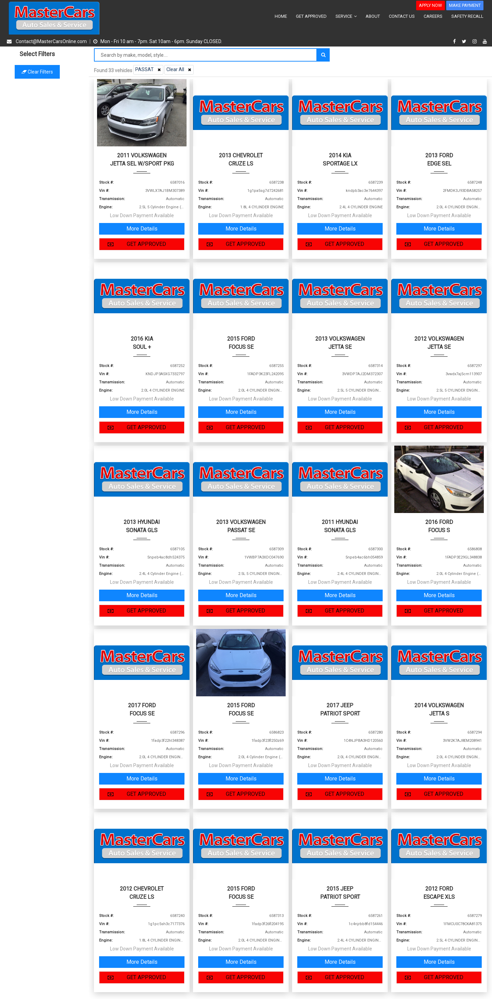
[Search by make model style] (205, 55)
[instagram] (475, 41)
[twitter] (465, 41)
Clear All (179, 69)
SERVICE (346, 16)
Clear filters (44, 72)
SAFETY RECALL (467, 16)
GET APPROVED (311, 16)
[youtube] (485, 41)
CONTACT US (402, 16)
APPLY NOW (430, 5)
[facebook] (455, 41)
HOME (281, 16)
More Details (142, 228)
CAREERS (433, 16)
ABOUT (373, 16)
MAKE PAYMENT (465, 5)
